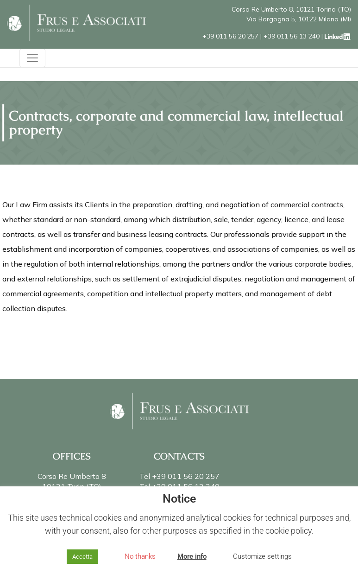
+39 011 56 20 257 (230, 36)
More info (192, 556)
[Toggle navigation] (32, 58)
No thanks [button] (140, 556)
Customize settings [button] (262, 556)
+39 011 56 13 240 (292, 36)
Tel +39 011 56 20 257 (179, 476)
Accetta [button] (82, 556)
